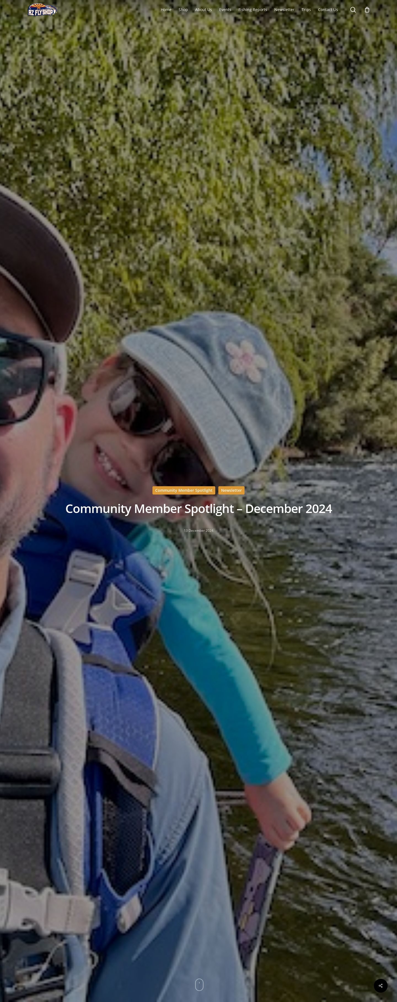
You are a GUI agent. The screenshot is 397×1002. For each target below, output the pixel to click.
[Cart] (367, 10)
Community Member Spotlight (184, 490)
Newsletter (231, 490)
